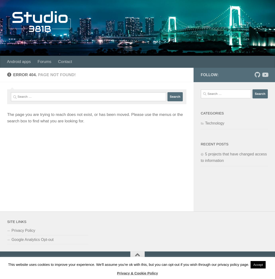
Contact (65, 61)
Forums (44, 61)
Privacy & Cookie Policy (137, 273)
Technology (214, 123)
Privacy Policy (23, 230)
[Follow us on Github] (257, 75)
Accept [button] (258, 265)
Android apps (19, 61)
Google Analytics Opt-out (32, 240)
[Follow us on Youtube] (265, 75)
